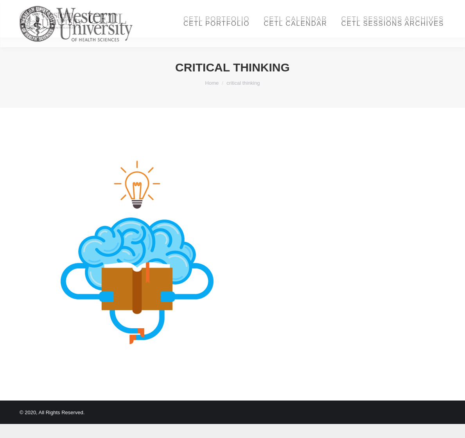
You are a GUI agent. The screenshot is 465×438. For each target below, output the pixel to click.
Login (379, 7)
